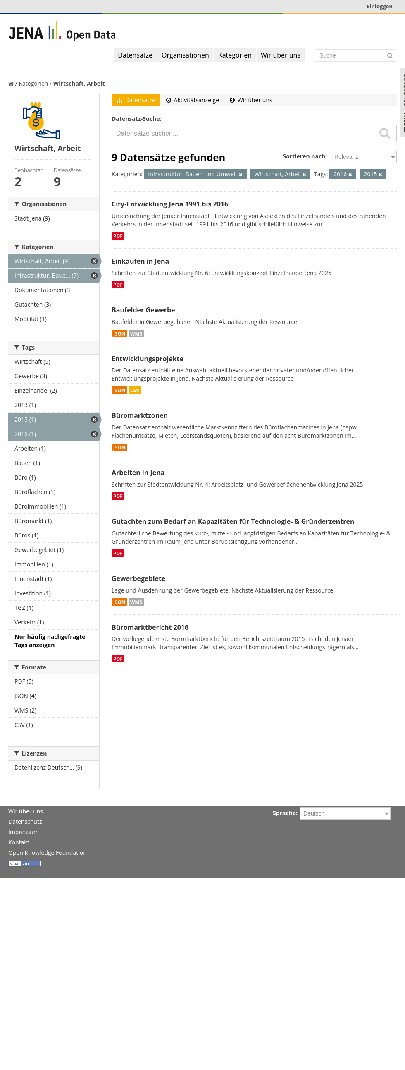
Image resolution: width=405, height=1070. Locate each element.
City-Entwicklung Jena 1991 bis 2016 (170, 204)
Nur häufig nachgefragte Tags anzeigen (49, 641)
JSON (119, 333)
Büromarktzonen (140, 415)
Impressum (23, 832)
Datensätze (135, 55)
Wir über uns (280, 55)
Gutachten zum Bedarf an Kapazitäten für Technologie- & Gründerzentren (233, 521)
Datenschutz (25, 821)
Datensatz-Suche (136, 118)
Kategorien (235, 55)
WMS (136, 333)
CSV (134, 390)
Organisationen (185, 55)
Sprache (284, 813)
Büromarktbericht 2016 (150, 627)
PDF (118, 236)
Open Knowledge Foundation (47, 852)
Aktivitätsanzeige (192, 100)
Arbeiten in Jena (138, 472)
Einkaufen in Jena (140, 261)
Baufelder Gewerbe (143, 309)
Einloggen (380, 6)
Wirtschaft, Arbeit (79, 83)
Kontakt (18, 842)
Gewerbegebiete (138, 578)
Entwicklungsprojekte (147, 358)
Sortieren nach (304, 156)
